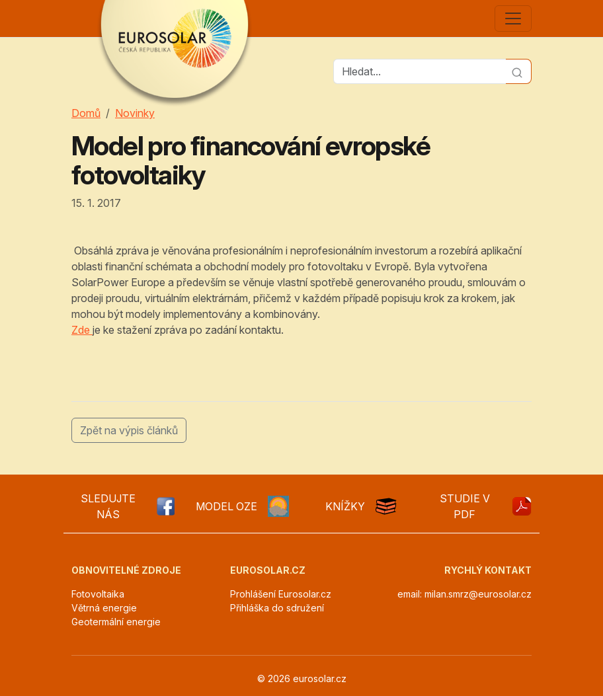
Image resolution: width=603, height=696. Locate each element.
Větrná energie (104, 607)
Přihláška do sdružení (277, 607)
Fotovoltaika (97, 593)
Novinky (135, 113)
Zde (82, 329)
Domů (85, 113)
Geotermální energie (116, 621)
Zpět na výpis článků (129, 430)
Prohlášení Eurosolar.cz (280, 593)
